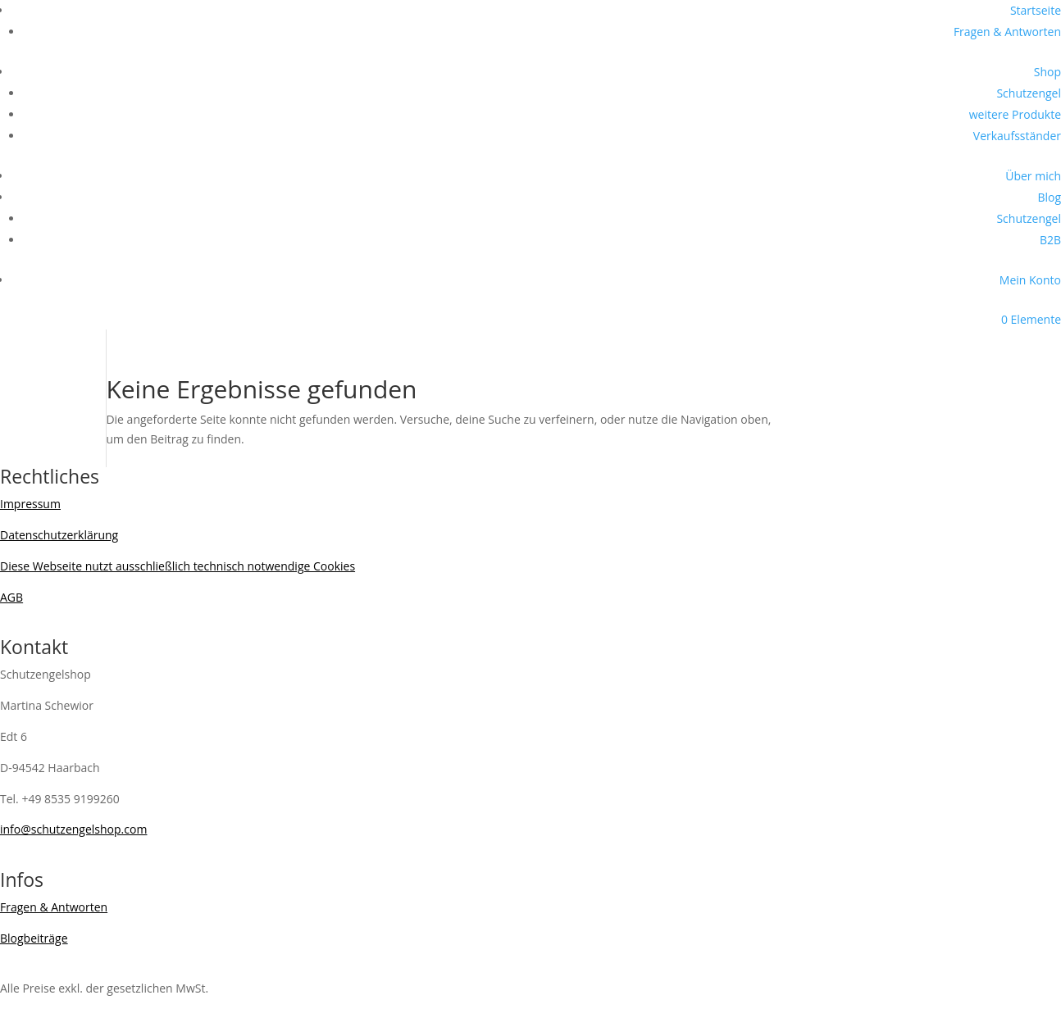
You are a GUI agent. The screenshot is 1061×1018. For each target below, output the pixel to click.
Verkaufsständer (1017, 135)
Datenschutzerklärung (59, 535)
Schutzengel (1028, 93)
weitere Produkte (1015, 114)
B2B (1050, 240)
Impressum (30, 503)
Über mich (1033, 176)
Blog (1049, 197)
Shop (1047, 72)
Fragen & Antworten (1007, 31)
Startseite (1035, 10)
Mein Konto (1030, 280)
